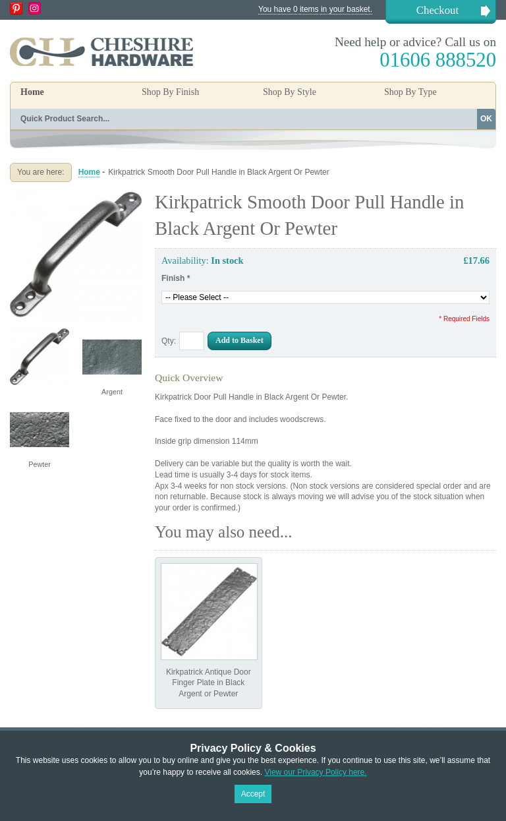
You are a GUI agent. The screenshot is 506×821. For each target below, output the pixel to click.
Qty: (168, 341)
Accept (253, 794)
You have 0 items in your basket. (315, 9)
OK (486, 118)
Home (32, 92)
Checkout (437, 10)
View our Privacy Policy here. (315, 772)
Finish (175, 278)
